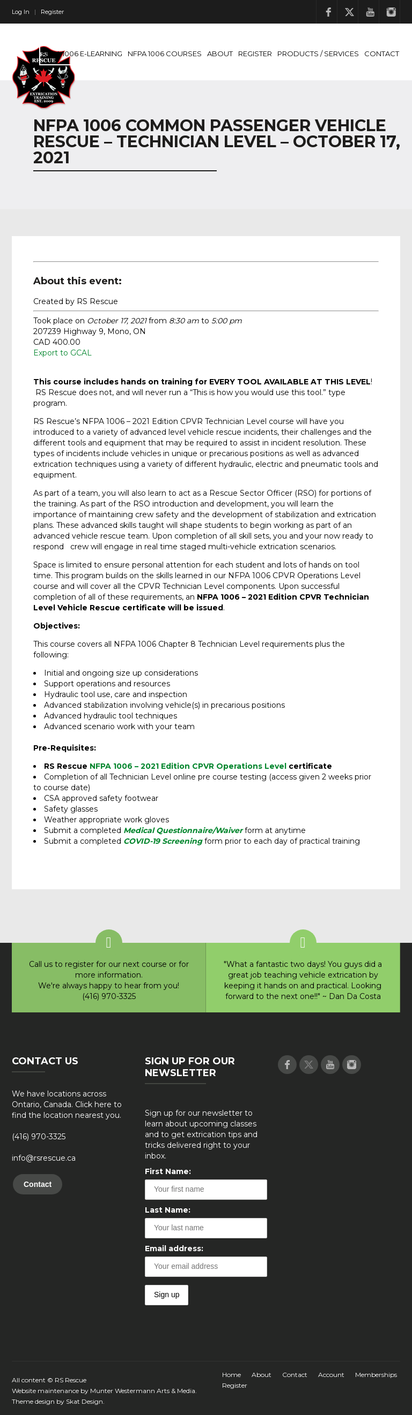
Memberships (376, 1375)
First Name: (168, 1171)
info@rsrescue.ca (44, 1158)
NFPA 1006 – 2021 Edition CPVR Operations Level (188, 766)
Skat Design (84, 1401)
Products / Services (318, 53)
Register (52, 12)
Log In (21, 12)
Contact (381, 53)
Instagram (391, 12)
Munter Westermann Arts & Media (142, 1391)
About (220, 53)
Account (331, 1375)
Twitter (349, 12)
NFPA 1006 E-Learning (82, 53)
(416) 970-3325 (38, 1136)
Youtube (370, 12)
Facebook (328, 12)
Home (231, 1375)
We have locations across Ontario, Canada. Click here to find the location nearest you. (67, 1104)
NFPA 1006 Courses (165, 53)
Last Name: (167, 1210)
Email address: (174, 1248)
